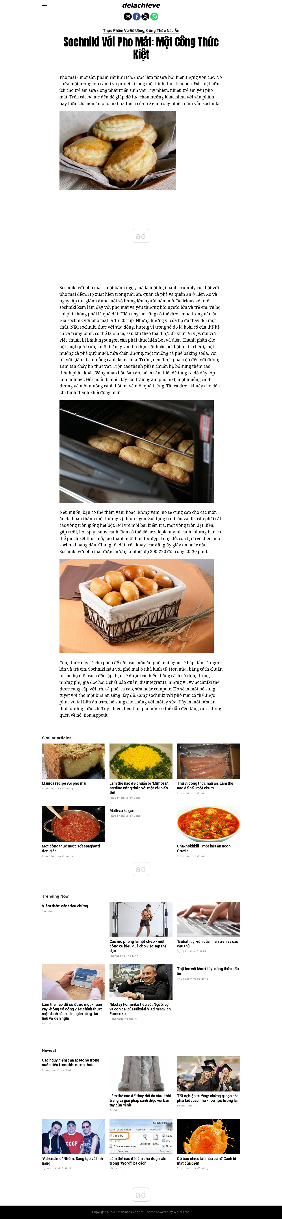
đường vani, (148, 512)
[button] (44, 5)
